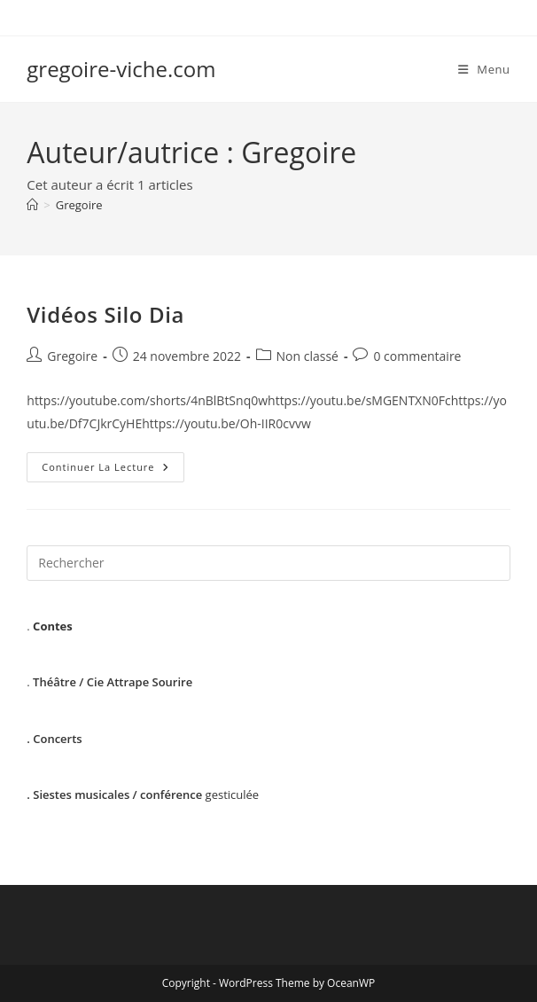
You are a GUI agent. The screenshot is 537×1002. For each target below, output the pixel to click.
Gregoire (79, 205)
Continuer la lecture (112, 470)
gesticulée (143, 794)
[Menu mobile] (484, 69)
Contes (53, 626)
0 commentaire (417, 356)
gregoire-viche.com (121, 68)
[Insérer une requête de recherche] (268, 563)
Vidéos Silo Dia (105, 314)
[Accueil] (32, 205)
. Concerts (54, 739)
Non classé (307, 356)
